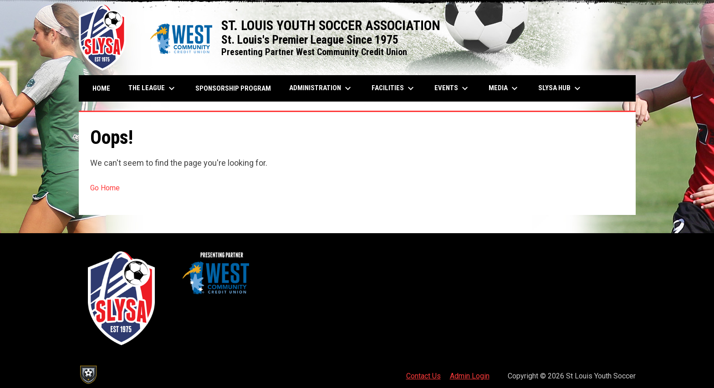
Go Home (105, 188)
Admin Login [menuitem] (470, 376)
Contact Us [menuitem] (423, 376)
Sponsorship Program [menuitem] (236, 88)
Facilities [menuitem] (394, 88)
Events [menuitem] (452, 88)
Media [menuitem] (504, 88)
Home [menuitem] (101, 88)
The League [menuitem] (152, 88)
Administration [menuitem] (321, 88)
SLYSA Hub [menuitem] (560, 88)
